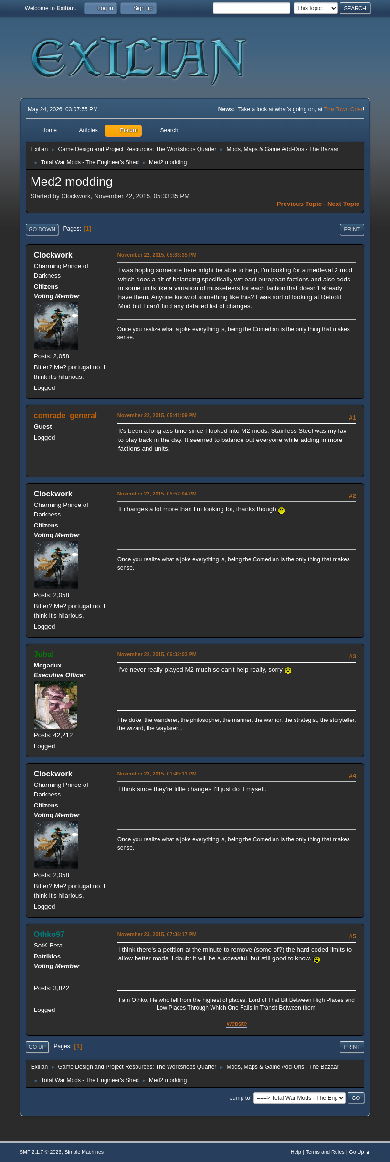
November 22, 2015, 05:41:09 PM (157, 415)
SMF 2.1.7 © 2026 (41, 1152)
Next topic (343, 203)
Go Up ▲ (359, 1152)
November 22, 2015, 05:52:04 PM (157, 493)
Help (296, 1152)
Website (236, 1024)
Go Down (42, 229)
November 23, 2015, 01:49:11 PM (157, 773)
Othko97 (49, 934)
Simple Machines (84, 1152)
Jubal (44, 654)
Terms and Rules (325, 1152)
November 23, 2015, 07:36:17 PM (157, 934)
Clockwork (53, 255)
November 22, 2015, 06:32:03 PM (157, 654)
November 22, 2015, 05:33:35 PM (157, 255)
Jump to (240, 1097)
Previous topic (299, 203)
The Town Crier (343, 109)
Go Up (37, 1047)
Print (352, 229)
